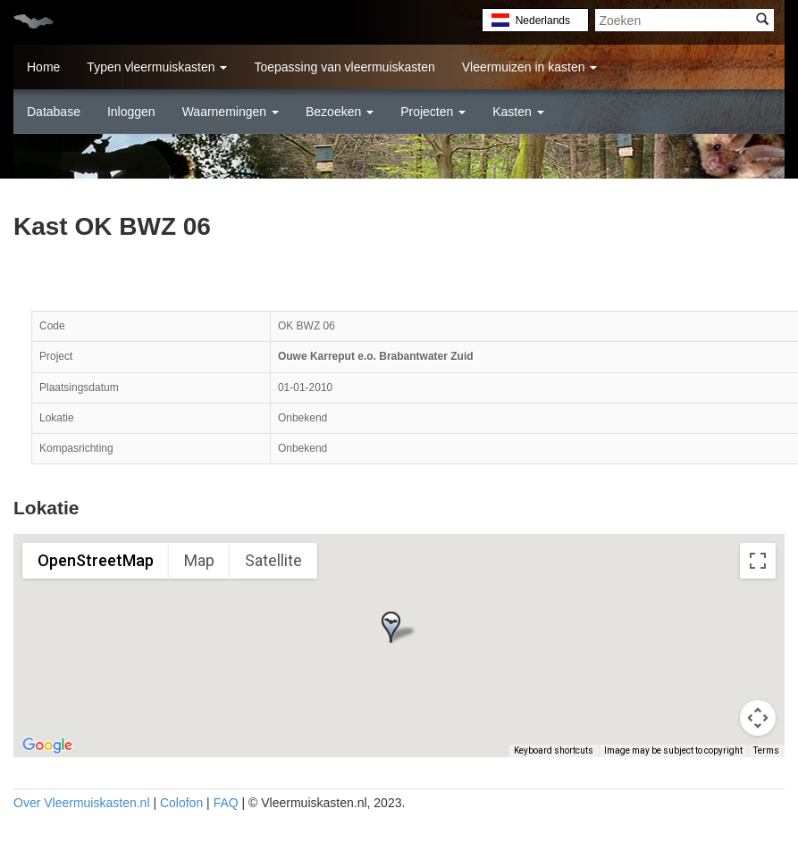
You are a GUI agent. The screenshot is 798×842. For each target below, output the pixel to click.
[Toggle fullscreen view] (758, 561)
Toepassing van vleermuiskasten (344, 67)
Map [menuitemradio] (199, 560)
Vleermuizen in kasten (530, 67)
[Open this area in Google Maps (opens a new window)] (47, 745)
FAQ (226, 803)
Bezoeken (340, 111)
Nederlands (543, 20)
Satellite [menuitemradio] (273, 560)
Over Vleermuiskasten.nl (81, 803)
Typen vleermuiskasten (157, 67)
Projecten (433, 111)
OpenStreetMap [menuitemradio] (96, 560)
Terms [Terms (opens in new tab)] (766, 750)
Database (53, 111)
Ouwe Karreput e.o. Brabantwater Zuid (376, 356)
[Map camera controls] (758, 718)
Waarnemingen (230, 111)
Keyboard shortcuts (553, 750)
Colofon (181, 803)
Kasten (517, 111)
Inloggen (131, 111)
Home (43, 67)
